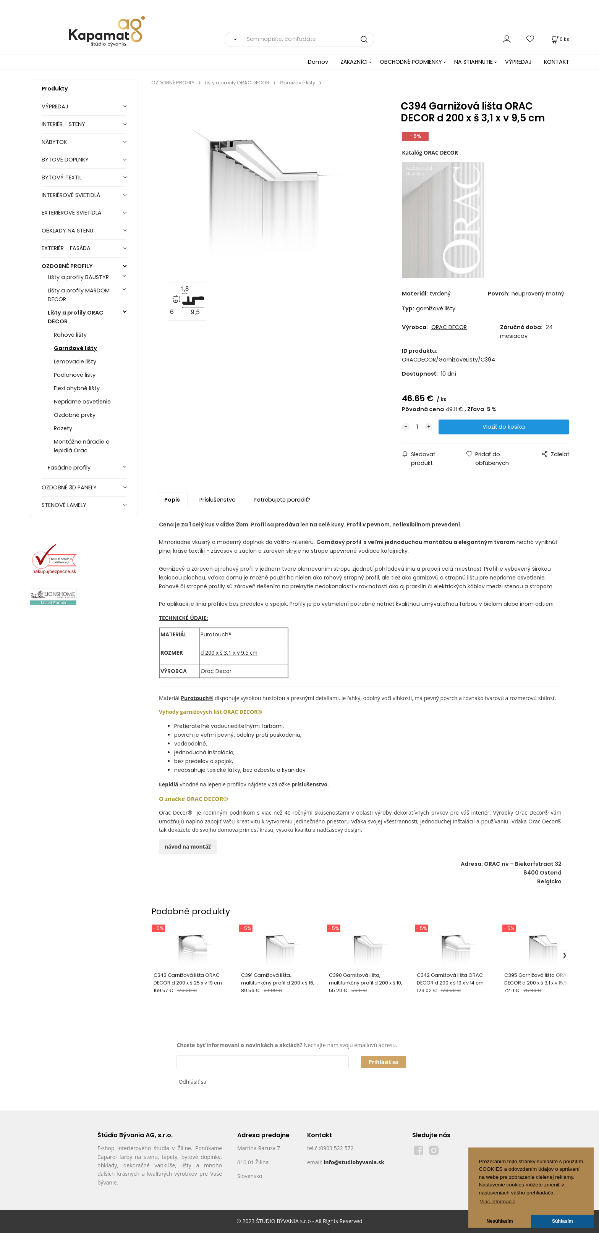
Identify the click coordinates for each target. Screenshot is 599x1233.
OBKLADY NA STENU (67, 230)
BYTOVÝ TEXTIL (62, 177)
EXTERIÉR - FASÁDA (66, 248)
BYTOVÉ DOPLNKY (65, 159)
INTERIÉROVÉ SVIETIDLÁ (71, 195)
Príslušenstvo (217, 500)
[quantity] (417, 427)
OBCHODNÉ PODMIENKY (411, 62)
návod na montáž (188, 846)
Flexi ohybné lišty (77, 388)
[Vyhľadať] (233, 39)
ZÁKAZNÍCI (353, 62)
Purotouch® (216, 634)
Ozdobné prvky (75, 415)
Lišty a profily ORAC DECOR (76, 317)
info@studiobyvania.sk (354, 1162)
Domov (318, 62)
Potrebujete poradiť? (282, 500)
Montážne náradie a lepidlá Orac (82, 446)
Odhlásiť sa (192, 1081)
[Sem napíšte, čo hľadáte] (308, 39)
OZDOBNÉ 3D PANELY (69, 487)
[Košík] (559, 39)
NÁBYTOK (54, 142)
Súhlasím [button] (562, 1221)
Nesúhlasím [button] (500, 1221)
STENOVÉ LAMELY (64, 505)
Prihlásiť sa (383, 1061)
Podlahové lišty (75, 375)
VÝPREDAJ (518, 62)
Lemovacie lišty (75, 361)
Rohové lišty (70, 335)
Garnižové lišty (75, 348)
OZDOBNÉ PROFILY (67, 266)
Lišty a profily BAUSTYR (78, 277)
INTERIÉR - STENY (63, 124)
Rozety (63, 428)
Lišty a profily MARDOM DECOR (79, 295)
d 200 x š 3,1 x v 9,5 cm (229, 652)
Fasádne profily (69, 467)
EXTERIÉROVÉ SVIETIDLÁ (71, 212)
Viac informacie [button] (497, 1201)
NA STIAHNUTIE (473, 62)
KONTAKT (556, 62)
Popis (172, 500)
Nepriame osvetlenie (82, 401)
